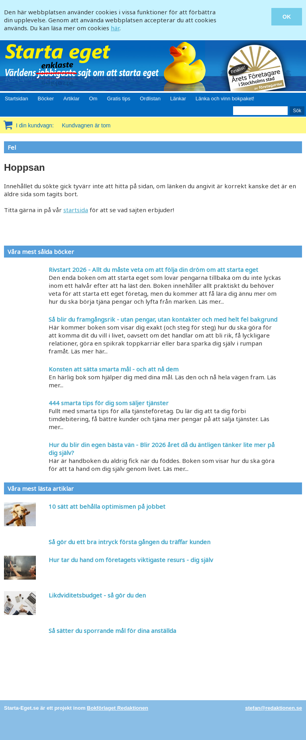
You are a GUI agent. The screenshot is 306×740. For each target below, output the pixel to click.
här (115, 28)
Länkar (178, 99)
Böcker (46, 99)
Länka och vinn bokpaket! (225, 99)
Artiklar (71, 99)
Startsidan (16, 99)
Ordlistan (150, 99)
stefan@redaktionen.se (273, 708)
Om (93, 99)
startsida (75, 210)
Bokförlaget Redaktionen (117, 708)
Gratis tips (118, 99)
